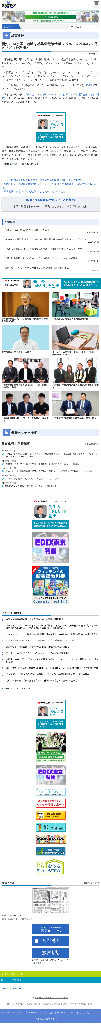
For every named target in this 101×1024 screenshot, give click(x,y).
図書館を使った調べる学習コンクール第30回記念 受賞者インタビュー (40, 640)
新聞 (52, 960)
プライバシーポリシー (35, 1012)
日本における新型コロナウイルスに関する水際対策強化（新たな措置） (44, 180)
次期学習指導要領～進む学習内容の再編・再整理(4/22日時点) (35, 619)
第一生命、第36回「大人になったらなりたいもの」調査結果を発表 (37, 653)
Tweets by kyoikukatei (12, 988)
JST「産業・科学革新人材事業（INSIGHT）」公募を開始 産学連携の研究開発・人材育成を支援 (52, 668)
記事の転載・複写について (61, 1012)
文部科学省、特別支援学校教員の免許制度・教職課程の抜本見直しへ (38, 647)
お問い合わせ (83, 1012)
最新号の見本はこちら (12, 915)
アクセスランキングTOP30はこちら (18, 689)
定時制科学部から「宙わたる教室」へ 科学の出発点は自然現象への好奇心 (42, 680)
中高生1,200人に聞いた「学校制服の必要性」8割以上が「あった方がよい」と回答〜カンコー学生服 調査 (52, 660)
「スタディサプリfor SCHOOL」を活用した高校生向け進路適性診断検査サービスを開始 (47, 674)
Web (59, 960)
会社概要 (17, 1012)
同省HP (88, 85)
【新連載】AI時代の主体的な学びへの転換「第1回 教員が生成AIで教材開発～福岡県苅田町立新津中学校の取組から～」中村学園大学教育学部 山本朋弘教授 (51, 626)
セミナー (39, 963)
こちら (14, 164)
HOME (7, 1012)
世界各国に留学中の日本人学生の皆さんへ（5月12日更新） (36, 191)
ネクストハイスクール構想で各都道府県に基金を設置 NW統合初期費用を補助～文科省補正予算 (52, 634)
